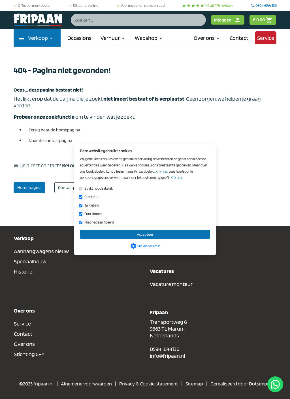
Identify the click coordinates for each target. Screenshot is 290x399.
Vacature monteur (171, 284)
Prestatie (91, 197)
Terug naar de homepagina (54, 130)
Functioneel (93, 214)
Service (265, 37)
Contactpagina (72, 187)
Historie (23, 271)
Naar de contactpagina (50, 140)
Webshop (149, 37)
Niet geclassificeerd (99, 222)
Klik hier (161, 171)
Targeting (91, 205)
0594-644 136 (264, 5)
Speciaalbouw (30, 261)
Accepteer (145, 234)
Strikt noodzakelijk (98, 188)
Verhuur (113, 37)
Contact (239, 37)
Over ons (207, 37)
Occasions (79, 37)
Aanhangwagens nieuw (41, 251)
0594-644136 (164, 349)
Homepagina (29, 187)
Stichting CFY (29, 354)
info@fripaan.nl (167, 355)
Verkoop (41, 37)
